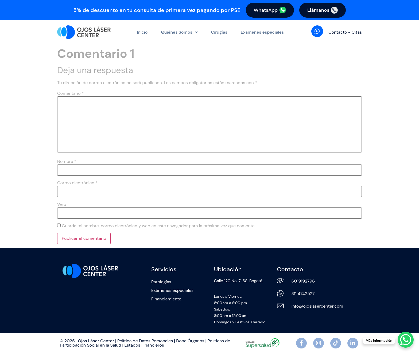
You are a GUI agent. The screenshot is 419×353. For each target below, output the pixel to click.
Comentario (70, 93)
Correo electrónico (77, 183)
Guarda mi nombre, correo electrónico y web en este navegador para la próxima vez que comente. (158, 226)
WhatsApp (270, 10)
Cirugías (219, 32)
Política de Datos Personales (145, 341)
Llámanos (322, 10)
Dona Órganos (190, 341)
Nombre (66, 161)
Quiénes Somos (179, 32)
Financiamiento (166, 299)
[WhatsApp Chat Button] (406, 340)
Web (61, 204)
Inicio (142, 32)
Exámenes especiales (262, 32)
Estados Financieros (144, 345)
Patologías (161, 282)
